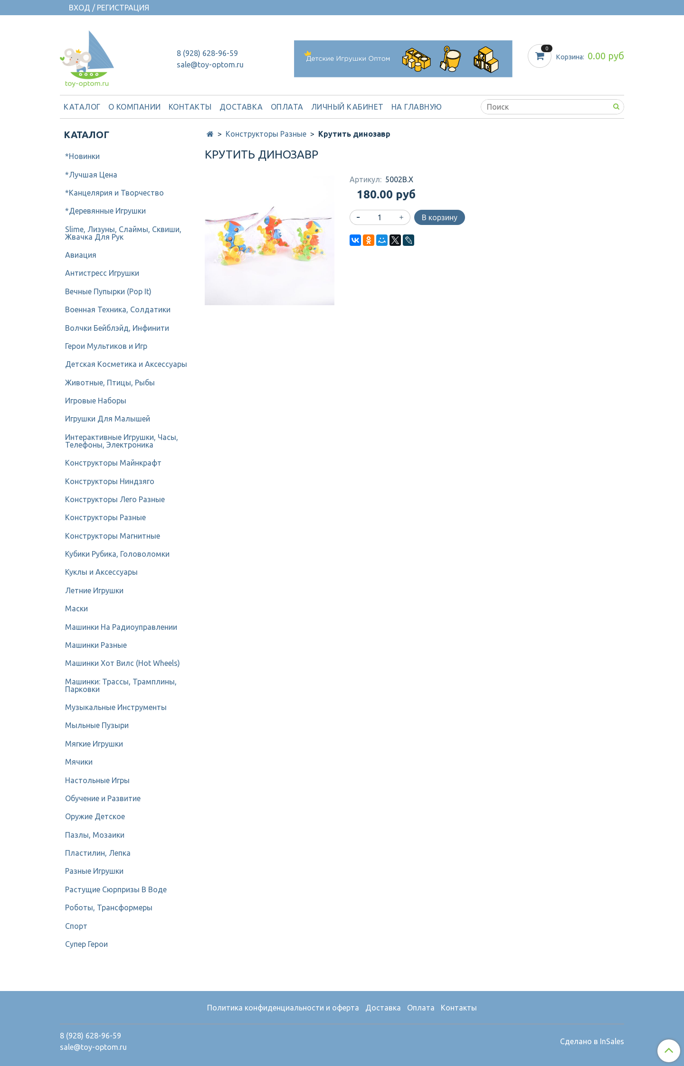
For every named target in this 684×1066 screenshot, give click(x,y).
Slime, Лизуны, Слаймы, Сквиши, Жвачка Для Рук (123, 233)
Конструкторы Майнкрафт (113, 462)
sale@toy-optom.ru (210, 64)
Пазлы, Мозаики (94, 835)
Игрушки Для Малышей (107, 418)
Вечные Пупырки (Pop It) (108, 291)
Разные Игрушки (94, 871)
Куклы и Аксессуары (101, 572)
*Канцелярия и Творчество (114, 192)
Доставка (241, 107)
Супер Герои (86, 944)
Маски (76, 608)
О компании (134, 107)
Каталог (82, 107)
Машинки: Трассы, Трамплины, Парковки (121, 685)
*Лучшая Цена (91, 174)
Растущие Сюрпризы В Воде (116, 889)
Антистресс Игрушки (102, 273)
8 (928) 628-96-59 (207, 53)
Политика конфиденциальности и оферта (283, 1007)
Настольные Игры (97, 780)
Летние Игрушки (94, 590)
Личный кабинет (347, 107)
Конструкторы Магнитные (112, 536)
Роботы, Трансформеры (108, 907)
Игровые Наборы (95, 400)
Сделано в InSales (592, 1041)
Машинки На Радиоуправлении (121, 627)
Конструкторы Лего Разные (115, 499)
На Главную (416, 107)
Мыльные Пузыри (97, 725)
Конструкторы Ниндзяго (109, 481)
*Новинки (82, 156)
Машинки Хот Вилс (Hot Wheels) (122, 663)
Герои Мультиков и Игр (106, 346)
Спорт (76, 926)
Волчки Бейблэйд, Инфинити (117, 328)
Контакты (190, 107)
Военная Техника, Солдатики (118, 309)
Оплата (287, 107)
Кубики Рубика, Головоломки (117, 554)
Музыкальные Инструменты (116, 707)
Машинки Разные (96, 645)
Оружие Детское (95, 816)
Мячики (79, 761)
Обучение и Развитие (103, 798)
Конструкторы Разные (266, 134)
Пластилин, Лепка (98, 853)
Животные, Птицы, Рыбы (110, 382)
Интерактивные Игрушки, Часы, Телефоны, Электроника (121, 441)
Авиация (80, 255)
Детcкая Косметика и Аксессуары (126, 364)
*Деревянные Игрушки (105, 210)
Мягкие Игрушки (94, 743)
